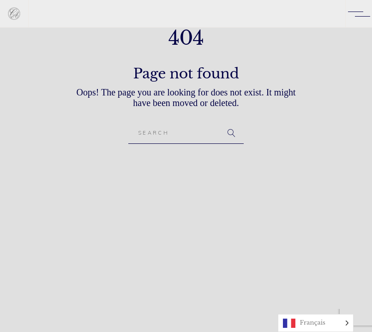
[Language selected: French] (316, 323)
